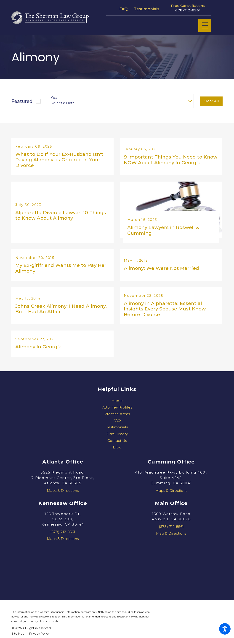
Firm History (117, 440)
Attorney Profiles (117, 413)
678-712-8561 (187, 10)
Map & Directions (171, 539)
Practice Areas (117, 420)
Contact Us (117, 447)
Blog (117, 453)
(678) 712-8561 (62, 538)
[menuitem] (117, 407)
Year (55, 98)
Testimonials (146, 9)
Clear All (211, 101)
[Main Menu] (204, 25)
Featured (21, 101)
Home (117, 407)
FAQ (123, 9)
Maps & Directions (63, 497)
